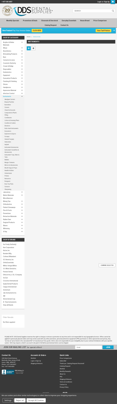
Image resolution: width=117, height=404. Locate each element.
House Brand (84, 21)
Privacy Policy (64, 387)
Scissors (7, 186)
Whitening (6, 228)
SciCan (5, 278)
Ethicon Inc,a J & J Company (12, 275)
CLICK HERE (37, 30)
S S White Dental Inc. (10, 269)
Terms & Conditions (66, 382)
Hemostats (8, 142)
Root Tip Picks (9, 184)
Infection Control (8, 93)
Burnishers (8, 105)
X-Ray (5, 232)
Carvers (7, 107)
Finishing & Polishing (10, 81)
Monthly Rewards (65, 371)
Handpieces (7, 87)
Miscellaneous (8, 198)
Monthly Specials (12, 21)
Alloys (5, 48)
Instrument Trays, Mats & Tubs (12, 156)
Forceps (7, 136)
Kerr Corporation (8, 247)
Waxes (5, 225)
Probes (7, 176)
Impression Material (9, 90)
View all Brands (8, 305)
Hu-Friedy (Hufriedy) (9, 244)
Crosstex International (10, 281)
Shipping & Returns (37, 363)
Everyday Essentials (69, 21)
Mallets (7, 160)
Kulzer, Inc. (6, 250)
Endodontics (7, 72)
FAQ (61, 376)
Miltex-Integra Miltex (10, 266)
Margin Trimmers (10, 162)
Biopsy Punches (9, 102)
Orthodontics (7, 204)
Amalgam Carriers (10, 99)
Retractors (8, 178)
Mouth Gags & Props (11, 168)
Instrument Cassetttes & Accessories (12, 151)
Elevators (7, 126)
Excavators (8, 131)
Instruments (7, 96)
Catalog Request (51, 25)
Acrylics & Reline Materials (8, 43)
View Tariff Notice (103, 31)
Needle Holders (9, 170)
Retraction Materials (10, 216)
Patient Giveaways (9, 207)
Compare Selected (107, 265)
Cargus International (9, 287)
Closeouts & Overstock (49, 21)
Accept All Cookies (36, 400)
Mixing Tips (7, 201)
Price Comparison (100, 21)
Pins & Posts (7, 210)
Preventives (7, 213)
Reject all (20, 400)
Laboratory (6, 192)
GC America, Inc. (8, 260)
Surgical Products (9, 222)
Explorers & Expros (10, 134)
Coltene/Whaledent (9, 256)
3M (4, 296)
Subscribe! (63, 361)
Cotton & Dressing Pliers (12, 120)
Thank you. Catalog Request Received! (72, 363)
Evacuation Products (10, 78)
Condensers (8, 117)
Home (29, 37)
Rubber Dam (7, 219)
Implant (7, 144)
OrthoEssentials (8, 263)
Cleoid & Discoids (10, 110)
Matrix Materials (8, 195)
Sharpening (8, 189)
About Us (62, 374)
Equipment (6, 75)
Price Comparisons (66, 358)
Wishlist (33, 358)
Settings (7, 400)
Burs (4, 57)
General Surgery (9, 139)
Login (99, 2)
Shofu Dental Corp (9, 299)
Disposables (7, 69)
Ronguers (7, 181)
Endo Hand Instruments (11, 128)
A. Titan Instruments (9, 302)
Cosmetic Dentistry (9, 63)
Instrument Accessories (11, 147)
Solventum (6, 290)
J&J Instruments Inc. (10, 293)
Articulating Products (10, 54)
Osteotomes (8, 173)
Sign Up (106, 2)
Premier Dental (8, 272)
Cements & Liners (9, 60)
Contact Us (64, 25)
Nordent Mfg (7, 253)
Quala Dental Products (10, 284)
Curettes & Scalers (10, 123)
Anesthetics (7, 51)
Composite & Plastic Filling (11, 114)
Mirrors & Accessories (11, 165)
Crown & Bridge (8, 66)
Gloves (5, 84)
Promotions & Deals (30, 21)
